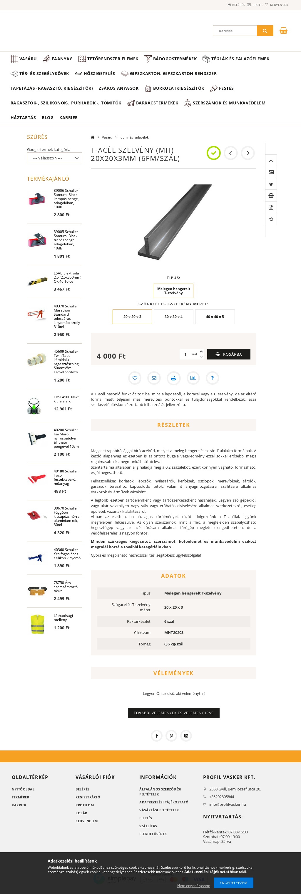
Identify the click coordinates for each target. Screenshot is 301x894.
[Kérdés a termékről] (214, 383)
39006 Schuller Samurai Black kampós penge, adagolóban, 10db (66, 204)
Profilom (85, 810)
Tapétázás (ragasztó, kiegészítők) (52, 93)
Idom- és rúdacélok (134, 142)
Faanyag (62, 58)
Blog (47, 122)
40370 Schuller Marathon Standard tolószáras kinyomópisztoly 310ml (67, 322)
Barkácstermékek (157, 108)
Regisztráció (88, 802)
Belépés (221, 5)
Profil (247, 5)
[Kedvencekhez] (134, 383)
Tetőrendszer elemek (112, 58)
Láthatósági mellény (63, 625)
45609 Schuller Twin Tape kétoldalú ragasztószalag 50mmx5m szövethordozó (66, 367)
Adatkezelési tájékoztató (163, 807)
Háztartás (23, 122)
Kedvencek (276, 5)
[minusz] (201, 361)
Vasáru (28, 58)
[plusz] (201, 356)
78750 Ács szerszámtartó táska (66, 593)
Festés (226, 93)
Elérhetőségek (153, 839)
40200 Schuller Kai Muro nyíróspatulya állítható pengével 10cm (66, 444)
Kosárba (232, 359)
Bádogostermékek (175, 58)
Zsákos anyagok (118, 93)
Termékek (20, 802)
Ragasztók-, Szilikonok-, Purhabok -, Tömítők (66, 108)
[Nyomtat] (174, 383)
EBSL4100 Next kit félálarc (66, 405)
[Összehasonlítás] (194, 383)
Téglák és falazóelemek (48, 73)
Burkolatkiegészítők (178, 93)
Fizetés (145, 823)
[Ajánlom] (154, 383)
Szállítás (148, 831)
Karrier (68, 122)
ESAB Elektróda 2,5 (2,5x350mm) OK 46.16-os (67, 283)
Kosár (81, 818)
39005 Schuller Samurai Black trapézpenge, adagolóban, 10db (66, 245)
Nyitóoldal (23, 794)
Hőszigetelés (172, 73)
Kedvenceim (87, 826)
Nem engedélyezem (193, 885)
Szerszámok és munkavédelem (229, 108)
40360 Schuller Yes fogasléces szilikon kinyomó (67, 560)
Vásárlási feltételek (159, 815)
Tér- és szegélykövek (117, 73)
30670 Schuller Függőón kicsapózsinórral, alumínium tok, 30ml (67, 523)
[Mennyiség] (185, 359)
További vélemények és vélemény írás (174, 717)
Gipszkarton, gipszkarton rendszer (246, 78)
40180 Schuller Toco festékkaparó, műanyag (66, 483)
